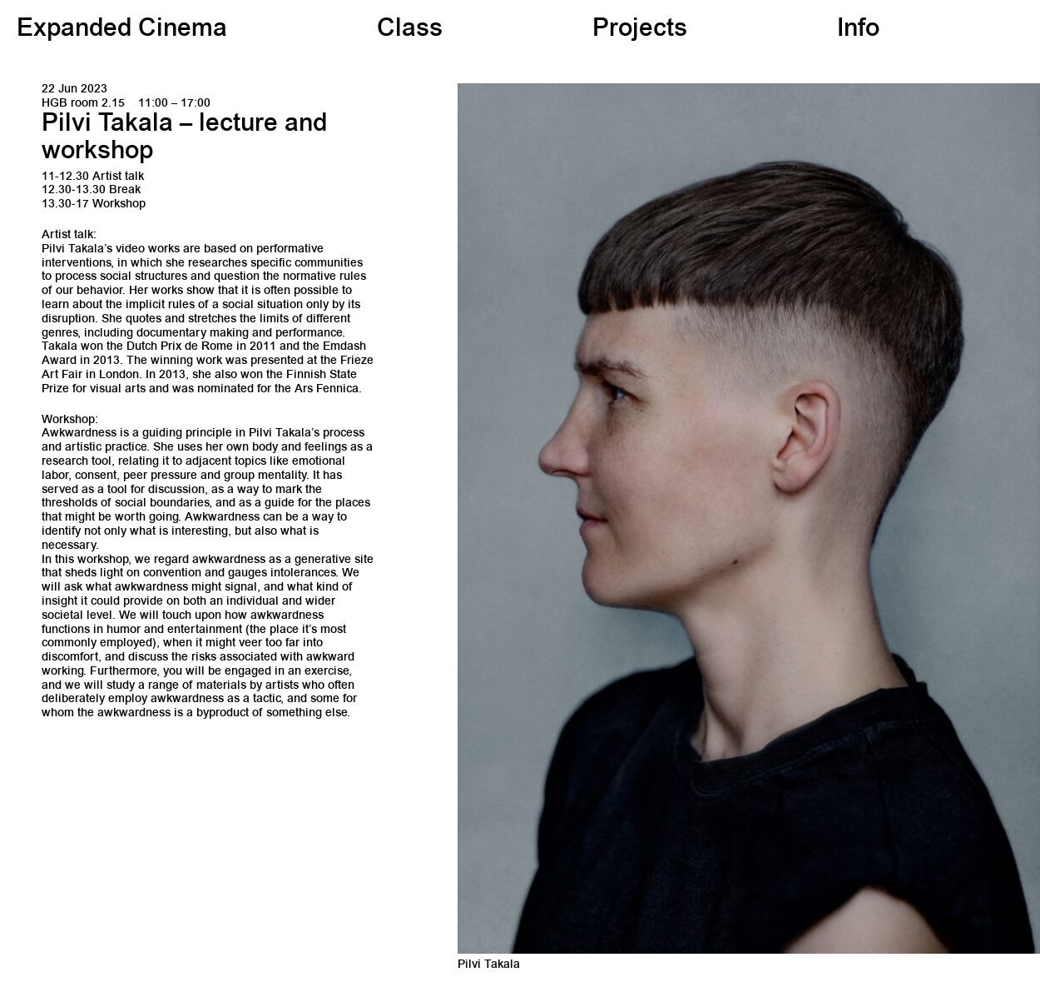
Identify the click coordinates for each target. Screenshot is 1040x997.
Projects (639, 29)
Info (858, 29)
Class (410, 29)
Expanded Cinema (122, 29)
